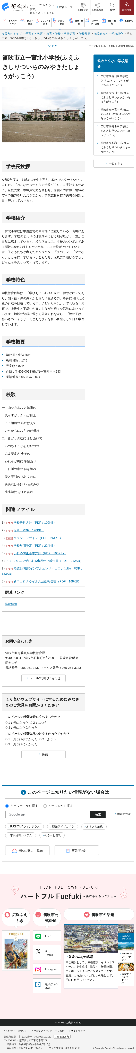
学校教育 (85, 33)
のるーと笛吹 (52, 835)
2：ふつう (40, 722)
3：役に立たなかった (23, 727)
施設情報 (11, 604)
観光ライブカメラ (63, 826)
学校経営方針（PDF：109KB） (35, 522)
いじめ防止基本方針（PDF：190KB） (40, 553)
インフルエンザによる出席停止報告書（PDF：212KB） (44, 561)
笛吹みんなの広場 (81, 957)
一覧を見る (116, 163)
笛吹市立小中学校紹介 (108, 33)
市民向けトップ (12, 33)
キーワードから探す (24, 806)
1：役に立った (18, 722)
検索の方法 (124, 814)
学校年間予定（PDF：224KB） (35, 545)
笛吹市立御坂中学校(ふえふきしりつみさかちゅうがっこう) (116, 130)
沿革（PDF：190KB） (29, 530)
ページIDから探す (60, 806)
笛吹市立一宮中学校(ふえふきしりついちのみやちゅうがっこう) (116, 114)
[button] (83, 7)
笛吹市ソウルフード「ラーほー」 (126, 979)
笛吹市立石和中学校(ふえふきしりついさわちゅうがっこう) (116, 147)
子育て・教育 (34, 33)
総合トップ (66, 7)
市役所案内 (63, 1036)
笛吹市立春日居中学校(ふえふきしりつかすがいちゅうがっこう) (115, 80)
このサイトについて (16, 1030)
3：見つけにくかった (23, 744)
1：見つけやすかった (23, 739)
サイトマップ (78, 1030)
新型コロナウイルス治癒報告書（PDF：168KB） (47, 581)
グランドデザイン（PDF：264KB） (38, 538)
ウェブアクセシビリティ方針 (48, 1030)
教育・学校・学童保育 (60, 33)
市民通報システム (21, 835)
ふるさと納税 (94, 826)
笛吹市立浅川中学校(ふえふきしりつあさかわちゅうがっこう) (116, 97)
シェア (52, 45)
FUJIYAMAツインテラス (25, 826)
